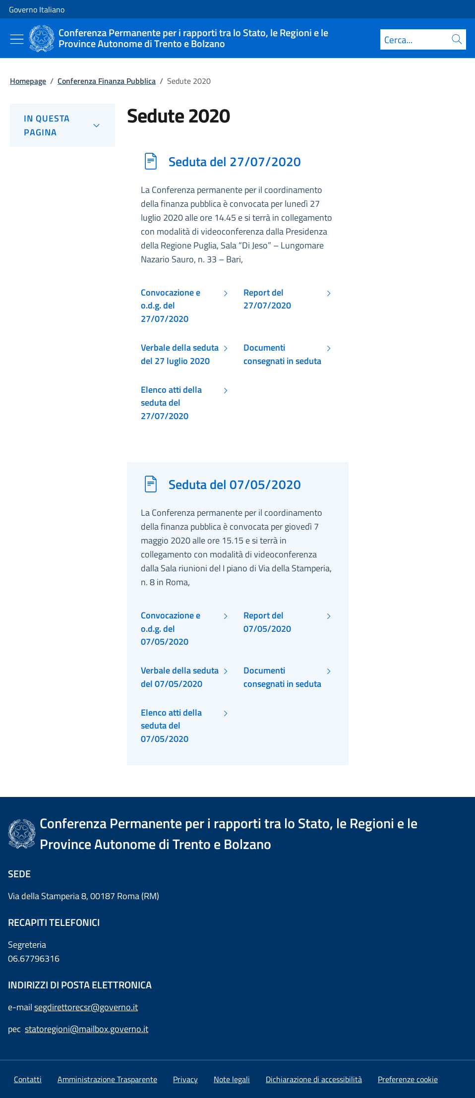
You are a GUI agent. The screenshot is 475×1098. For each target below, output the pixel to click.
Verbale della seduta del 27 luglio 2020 (180, 354)
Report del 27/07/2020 (267, 299)
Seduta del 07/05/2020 (235, 484)
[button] (408, 1079)
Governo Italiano (36, 9)
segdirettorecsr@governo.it (86, 1007)
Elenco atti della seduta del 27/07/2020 (171, 403)
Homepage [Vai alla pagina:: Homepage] (28, 81)
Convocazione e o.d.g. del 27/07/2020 (170, 305)
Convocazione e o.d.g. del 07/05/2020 (170, 628)
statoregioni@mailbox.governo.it (86, 1029)
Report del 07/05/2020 (267, 622)
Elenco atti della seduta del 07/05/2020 (171, 725)
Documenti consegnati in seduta (282, 354)
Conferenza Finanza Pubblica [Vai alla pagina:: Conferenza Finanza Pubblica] (107, 81)
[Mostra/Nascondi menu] (17, 39)
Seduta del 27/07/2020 (235, 161)
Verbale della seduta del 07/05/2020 (180, 677)
